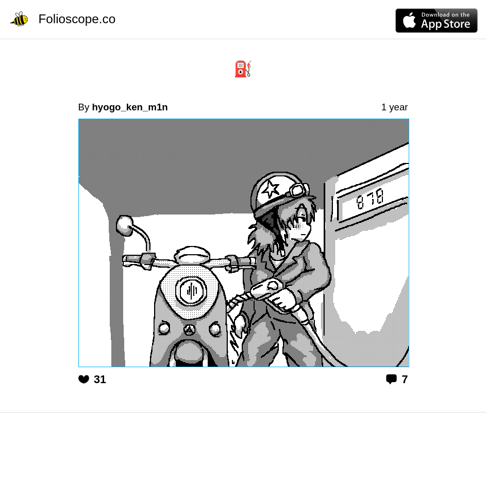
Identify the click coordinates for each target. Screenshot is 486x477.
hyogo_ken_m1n (129, 107)
